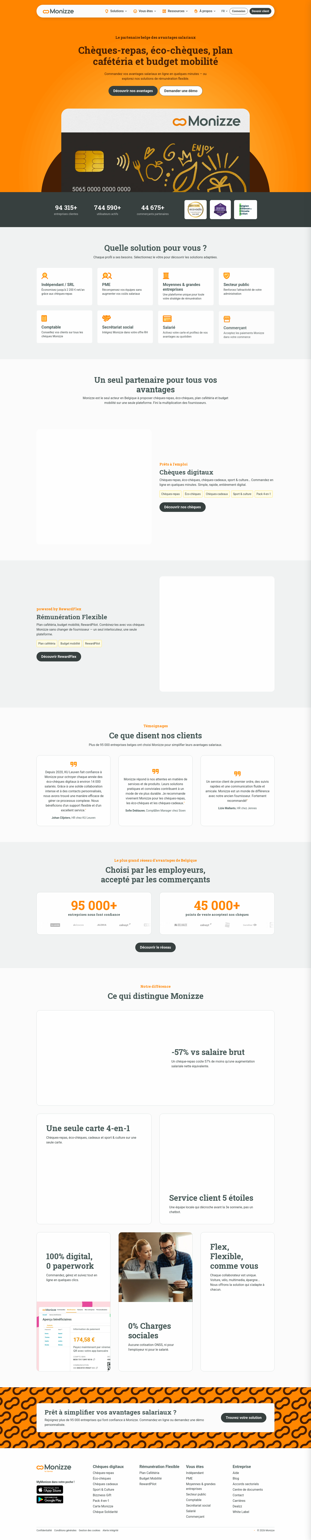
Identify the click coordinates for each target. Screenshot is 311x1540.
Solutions (115, 11)
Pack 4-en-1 (101, 1501)
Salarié (191, 1511)
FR (224, 11)
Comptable (194, 1500)
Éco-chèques (102, 1478)
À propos (205, 11)
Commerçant (195, 1517)
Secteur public (196, 1494)
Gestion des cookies (89, 1530)
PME (189, 1478)
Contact (238, 1495)
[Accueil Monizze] (58, 1468)
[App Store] (49, 1489)
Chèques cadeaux (105, 1484)
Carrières (239, 1501)
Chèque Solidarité (105, 1512)
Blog (236, 1478)
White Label (241, 1512)
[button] (238, 11)
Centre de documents (248, 1489)
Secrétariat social (198, 1505)
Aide (236, 1473)
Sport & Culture (103, 1489)
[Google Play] (49, 1499)
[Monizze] (58, 11)
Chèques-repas (103, 1473)
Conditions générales (65, 1530)
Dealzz (237, 1506)
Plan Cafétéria (149, 1473)
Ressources (175, 11)
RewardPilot (147, 1484)
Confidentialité (44, 1530)
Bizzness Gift (102, 1495)
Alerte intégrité (110, 1530)
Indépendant (195, 1473)
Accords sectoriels (246, 1484)
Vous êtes (144, 11)
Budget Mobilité (150, 1478)
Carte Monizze (103, 1506)
